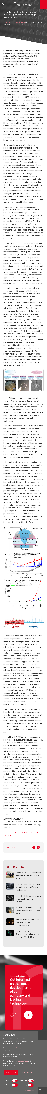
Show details (30, 1090)
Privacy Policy (20, 1048)
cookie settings (22, 1061)
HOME (5, 23)
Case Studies (20, 23)
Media (11, 23)
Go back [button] (11, 847)
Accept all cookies (11, 1072)
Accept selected (26, 1073)
